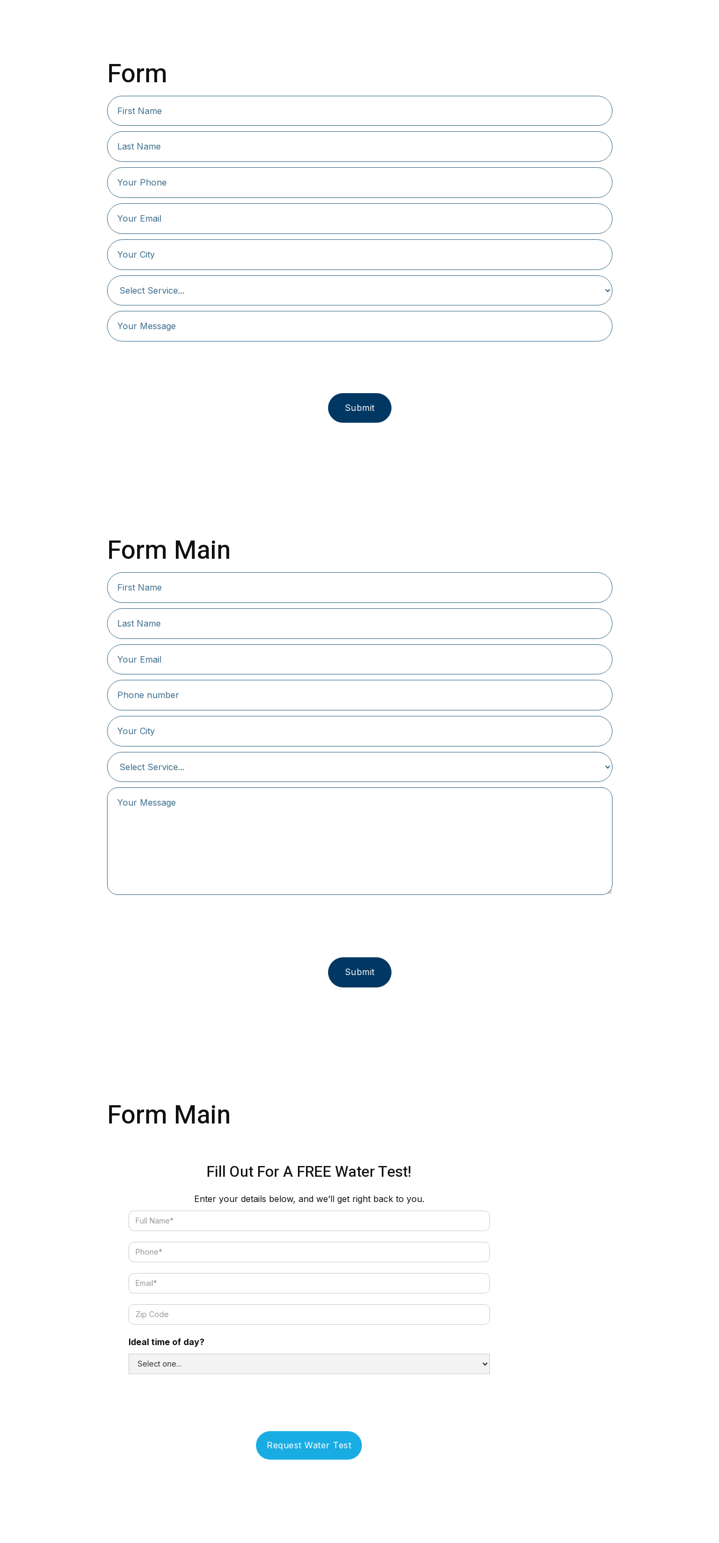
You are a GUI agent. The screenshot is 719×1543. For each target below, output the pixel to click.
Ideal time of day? (166, 1341)
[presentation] (360, 368)
